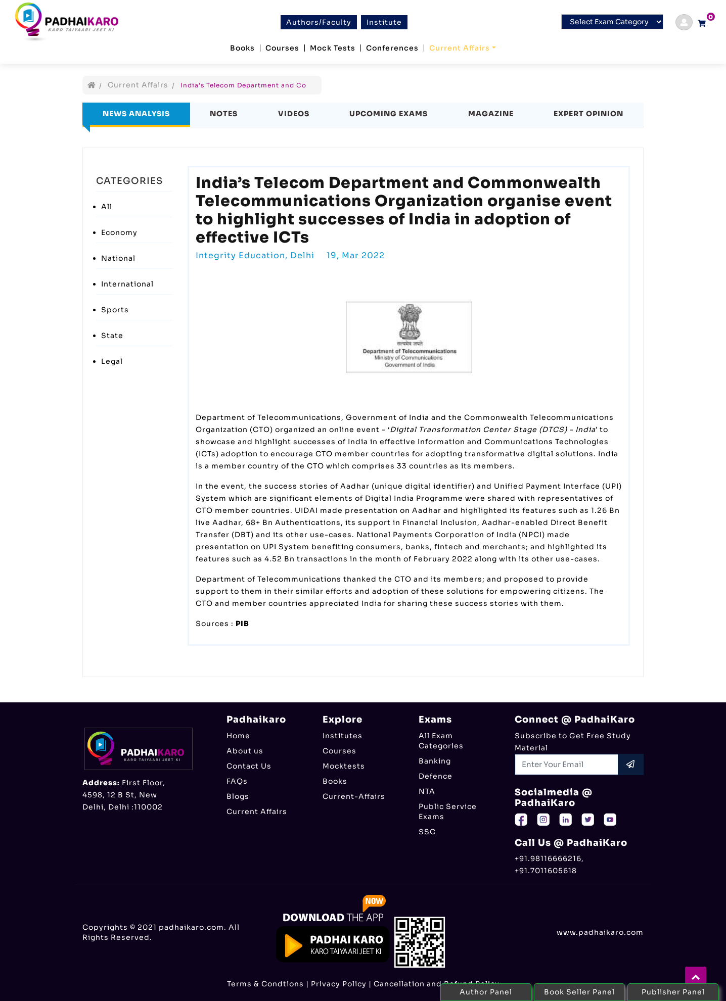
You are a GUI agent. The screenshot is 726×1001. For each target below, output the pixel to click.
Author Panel (486, 991)
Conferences (392, 48)
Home (238, 735)
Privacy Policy (339, 983)
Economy (119, 232)
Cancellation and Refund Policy (437, 983)
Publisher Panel (673, 991)
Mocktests (344, 766)
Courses (282, 48)
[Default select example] (612, 21)
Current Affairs (459, 48)
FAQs (237, 781)
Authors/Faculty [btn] (318, 22)
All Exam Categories (441, 740)
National (118, 258)
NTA (427, 791)
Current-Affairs (354, 796)
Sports (115, 309)
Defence (435, 776)
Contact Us (248, 766)
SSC (427, 831)
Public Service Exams (448, 811)
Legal (112, 361)
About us (244, 750)
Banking (435, 761)
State (112, 335)
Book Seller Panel (579, 991)
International (127, 284)
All (106, 206)
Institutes (342, 735)
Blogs (237, 796)
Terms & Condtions (265, 983)
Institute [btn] (384, 22)
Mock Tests (332, 48)
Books (242, 48)
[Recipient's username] (566, 764)
